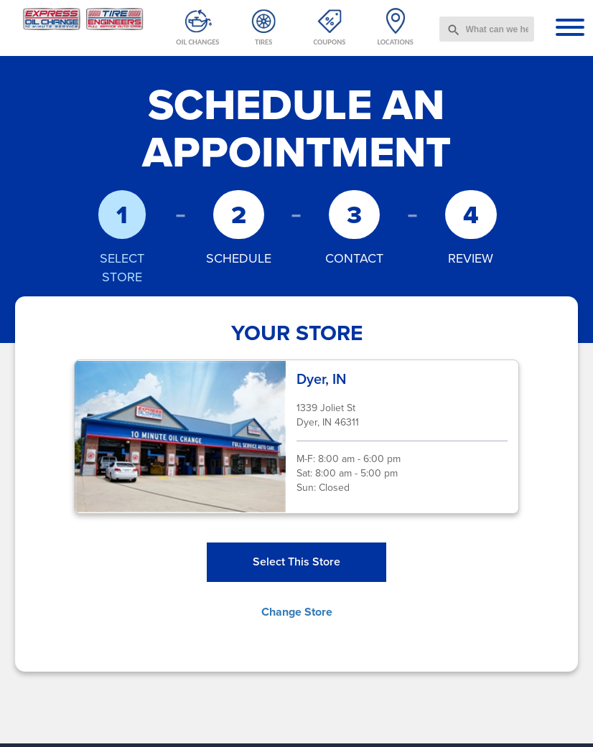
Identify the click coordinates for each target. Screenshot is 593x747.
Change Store (296, 611)
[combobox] (486, 29)
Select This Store (296, 561)
